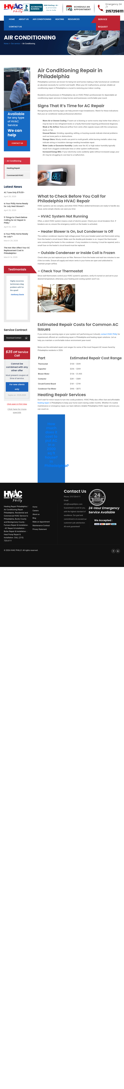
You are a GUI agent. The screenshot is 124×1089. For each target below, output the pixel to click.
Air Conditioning (42, 19)
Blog (34, 518)
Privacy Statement (40, 529)
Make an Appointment (41, 522)
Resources (74, 19)
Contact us (15, 26)
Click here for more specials (17, 411)
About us (24, 19)
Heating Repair (13, 168)
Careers (36, 511)
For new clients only (17, 387)
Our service (15, 44)
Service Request (103, 23)
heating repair (43, 403)
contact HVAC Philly (108, 334)
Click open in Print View (17, 404)
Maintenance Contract (41, 526)
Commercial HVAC (15, 175)
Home (12, 19)
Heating (59, 19)
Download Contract (17, 337)
